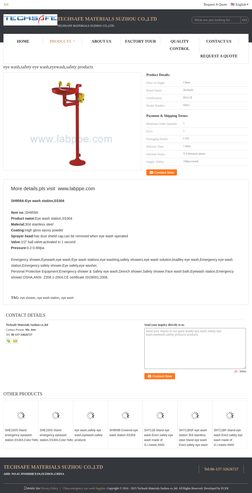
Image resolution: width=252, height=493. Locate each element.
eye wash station (48, 298)
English (242, 4)
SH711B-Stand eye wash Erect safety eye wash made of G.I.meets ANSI (158, 438)
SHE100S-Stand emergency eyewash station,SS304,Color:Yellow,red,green (21, 435)
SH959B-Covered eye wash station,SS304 (123, 433)
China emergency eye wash (79, 488)
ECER (225, 488)
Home (23, 41)
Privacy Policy (49, 488)
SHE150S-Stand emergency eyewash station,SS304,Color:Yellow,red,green (56, 435)
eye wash (67, 298)
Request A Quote (215, 4)
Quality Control (180, 45)
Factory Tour (140, 41)
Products (62, 41)
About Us (101, 41)
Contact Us (218, 41)
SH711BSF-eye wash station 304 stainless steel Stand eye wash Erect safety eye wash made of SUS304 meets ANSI (194, 442)
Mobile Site (32, 488)
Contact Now (164, 172)
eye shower (27, 298)
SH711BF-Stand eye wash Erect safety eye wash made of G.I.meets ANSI (228, 438)
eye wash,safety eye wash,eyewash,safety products (88, 435)
